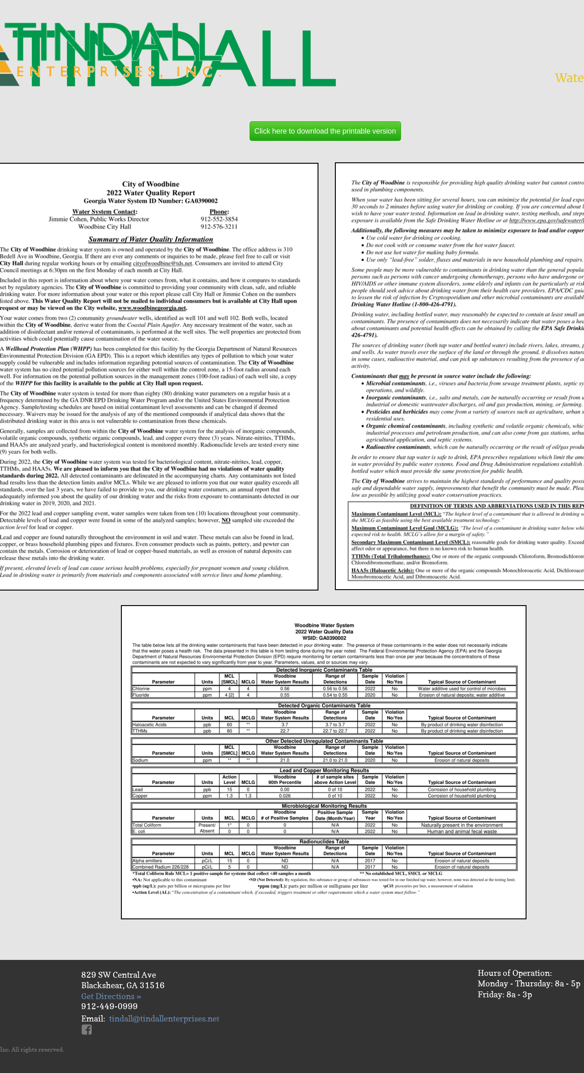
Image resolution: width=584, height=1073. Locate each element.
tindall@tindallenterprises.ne (163, 1018)
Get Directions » (111, 996)
